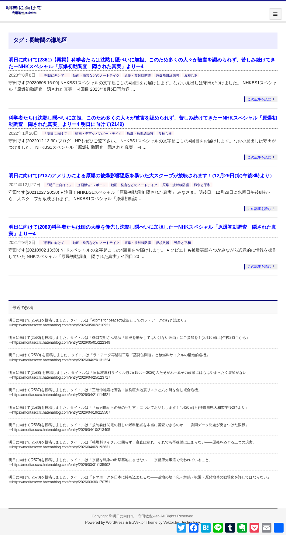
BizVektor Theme (143, 522)
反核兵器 (191, 75)
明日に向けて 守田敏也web (136, 516)
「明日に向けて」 (54, 75)
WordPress (115, 522)
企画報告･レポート (91, 185)
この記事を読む (259, 99)
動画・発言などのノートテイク (96, 75)
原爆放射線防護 (167, 75)
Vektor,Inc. (172, 522)
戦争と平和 (202, 185)
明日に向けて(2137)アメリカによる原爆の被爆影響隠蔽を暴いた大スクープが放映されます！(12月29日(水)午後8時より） (141, 175)
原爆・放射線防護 (137, 75)
